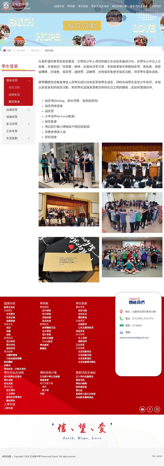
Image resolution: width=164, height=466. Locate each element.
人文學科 (10, 394)
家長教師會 (81, 387)
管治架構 (8, 352)
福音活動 (15, 88)
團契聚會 (15, 103)
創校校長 (10, 348)
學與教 (71, 6)
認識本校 (59, 6)
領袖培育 (12, 119)
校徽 (8, 331)
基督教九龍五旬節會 (86, 394)
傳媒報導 (44, 380)
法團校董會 (11, 355)
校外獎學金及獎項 (13, 377)
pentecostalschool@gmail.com (134, 337)
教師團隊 (8, 362)
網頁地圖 (6, 457)
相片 (44, 387)
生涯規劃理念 (84, 352)
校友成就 (8, 384)
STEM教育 (47, 342)
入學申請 (156, 6)
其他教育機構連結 (84, 398)
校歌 (8, 335)
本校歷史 (10, 314)
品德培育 (12, 111)
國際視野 (82, 341)
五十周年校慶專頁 (84, 377)
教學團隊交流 (48, 328)
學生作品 (8, 387)
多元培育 (12, 126)
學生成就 (8, 380)
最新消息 (80, 380)
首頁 (9, 50)
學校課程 (44, 307)
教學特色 (44, 324)
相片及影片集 (46, 384)
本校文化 (8, 324)
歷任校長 (10, 345)
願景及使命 (9, 307)
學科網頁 (44, 345)
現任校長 (10, 341)
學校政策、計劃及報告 (15, 369)
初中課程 (46, 314)
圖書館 (43, 348)
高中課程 (46, 311)
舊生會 (79, 391)
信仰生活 (15, 95)
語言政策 (46, 321)
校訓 (8, 328)
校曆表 (7, 365)
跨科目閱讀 (47, 338)
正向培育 (12, 134)
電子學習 (46, 335)
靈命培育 (35, 50)
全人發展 (82, 338)
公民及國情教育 (86, 328)
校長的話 (8, 338)
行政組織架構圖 (14, 359)
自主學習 (46, 331)
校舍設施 (10, 317)
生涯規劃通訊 (84, 359)
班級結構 (46, 317)
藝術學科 (10, 401)
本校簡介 (8, 311)
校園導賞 (10, 321)
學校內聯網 (81, 384)
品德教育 (82, 324)
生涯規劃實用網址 (87, 362)
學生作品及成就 (100, 6)
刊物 (42, 394)
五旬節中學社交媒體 (50, 377)
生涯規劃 (12, 141)
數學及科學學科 (14, 397)
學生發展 (83, 6)
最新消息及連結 (139, 6)
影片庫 (45, 390)
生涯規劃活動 (84, 355)
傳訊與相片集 (119, 6)
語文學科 (10, 390)
